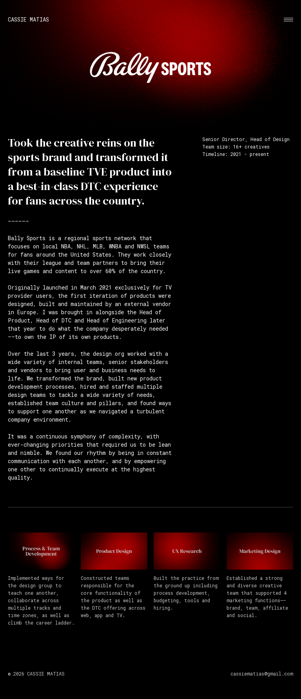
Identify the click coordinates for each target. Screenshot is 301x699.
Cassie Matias (28, 19)
